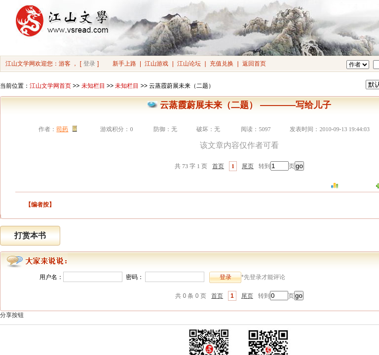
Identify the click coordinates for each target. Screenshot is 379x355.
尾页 (248, 166)
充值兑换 (221, 63)
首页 (218, 166)
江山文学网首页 (50, 85)
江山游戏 (156, 63)
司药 (62, 129)
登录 (89, 63)
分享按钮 (12, 315)
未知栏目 (93, 85)
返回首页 (254, 63)
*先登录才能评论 (263, 277)
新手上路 (124, 63)
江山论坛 (189, 63)
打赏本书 (30, 235)
